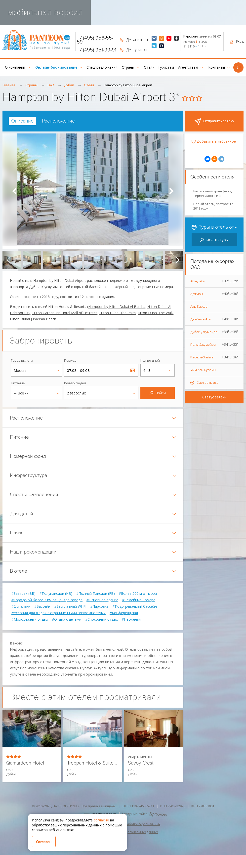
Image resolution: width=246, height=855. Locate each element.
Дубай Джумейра (214, 332)
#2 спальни (20, 606)
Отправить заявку (214, 121)
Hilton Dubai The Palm (117, 312)
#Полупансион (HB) (56, 593)
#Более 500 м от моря (138, 593)
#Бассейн (42, 606)
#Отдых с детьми (66, 619)
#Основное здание (102, 600)
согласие (101, 819)
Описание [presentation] (22, 121)
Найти (158, 392)
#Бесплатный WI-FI (70, 606)
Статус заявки (214, 397)
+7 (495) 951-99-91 (96, 50)
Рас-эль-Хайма (214, 357)
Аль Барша (198, 306)
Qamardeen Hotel (25, 763)
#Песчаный (131, 619)
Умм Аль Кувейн (203, 370)
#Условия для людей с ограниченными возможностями (58, 613)
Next (171, 191)
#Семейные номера (138, 600)
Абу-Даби (214, 281)
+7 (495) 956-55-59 (95, 40)
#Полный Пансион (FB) (95, 593)
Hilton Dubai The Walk (155, 312)
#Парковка (99, 606)
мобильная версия (45, 12)
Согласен (43, 841)
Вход (237, 41)
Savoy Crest (141, 763)
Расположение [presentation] (58, 121)
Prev (14, 191)
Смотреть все (207, 382)
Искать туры (214, 239)
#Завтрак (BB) (23, 593)
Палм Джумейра (214, 344)
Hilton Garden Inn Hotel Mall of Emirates (64, 312)
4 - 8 (146, 370)
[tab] (22, 121)
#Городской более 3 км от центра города (46, 600)
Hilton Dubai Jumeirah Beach (33, 319)
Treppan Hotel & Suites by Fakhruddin (93, 763)
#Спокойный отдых (101, 619)
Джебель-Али (214, 319)
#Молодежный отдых (29, 619)
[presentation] (8, 260)
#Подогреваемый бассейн (135, 606)
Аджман (214, 294)
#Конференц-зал (124, 613)
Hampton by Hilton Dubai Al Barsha (116, 306)
